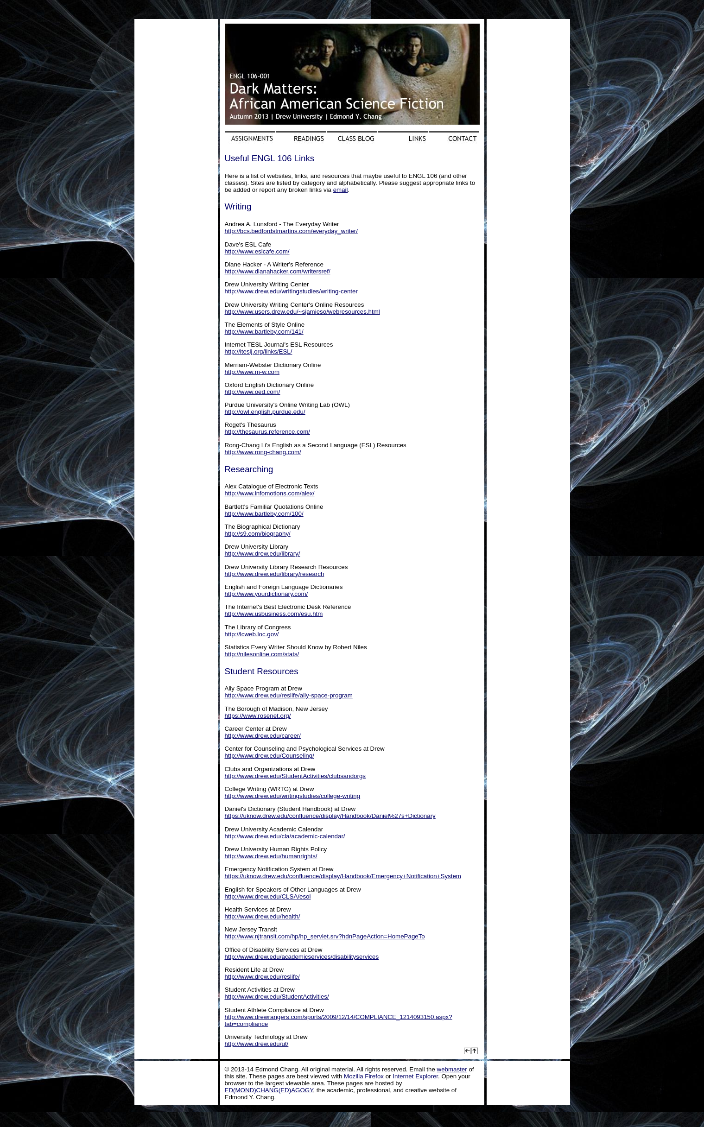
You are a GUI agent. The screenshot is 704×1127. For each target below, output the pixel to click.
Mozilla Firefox (364, 1076)
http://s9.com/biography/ (258, 533)
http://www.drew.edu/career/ (263, 735)
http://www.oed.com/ (252, 391)
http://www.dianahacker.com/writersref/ (277, 271)
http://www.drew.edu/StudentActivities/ (277, 996)
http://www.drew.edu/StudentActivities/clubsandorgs (295, 775)
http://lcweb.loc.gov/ (252, 634)
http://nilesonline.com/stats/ (262, 654)
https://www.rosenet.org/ (258, 715)
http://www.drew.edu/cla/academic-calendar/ (285, 836)
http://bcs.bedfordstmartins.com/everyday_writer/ (291, 231)
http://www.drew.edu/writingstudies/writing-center (291, 291)
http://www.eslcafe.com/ (257, 251)
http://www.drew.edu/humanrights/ (271, 856)
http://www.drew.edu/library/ (262, 553)
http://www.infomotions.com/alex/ (270, 493)
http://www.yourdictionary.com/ (266, 593)
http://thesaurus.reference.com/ (267, 431)
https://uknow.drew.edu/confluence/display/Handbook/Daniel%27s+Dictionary (330, 815)
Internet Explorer (415, 1076)
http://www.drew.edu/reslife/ (262, 976)
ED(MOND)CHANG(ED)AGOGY (269, 1090)
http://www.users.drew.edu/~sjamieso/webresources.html (302, 311)
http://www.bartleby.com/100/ (264, 513)
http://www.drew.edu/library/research (274, 573)
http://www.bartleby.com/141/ (264, 331)
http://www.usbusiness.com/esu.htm (274, 613)
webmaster (452, 1069)
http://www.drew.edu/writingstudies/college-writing (293, 795)
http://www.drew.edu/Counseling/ (269, 755)
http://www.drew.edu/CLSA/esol (268, 896)
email (340, 189)
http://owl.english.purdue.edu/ (265, 411)
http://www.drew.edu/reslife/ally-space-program (289, 695)
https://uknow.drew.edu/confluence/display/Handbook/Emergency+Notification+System (343, 876)
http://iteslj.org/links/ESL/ (258, 351)
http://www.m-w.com (252, 371)
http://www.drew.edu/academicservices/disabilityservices (302, 956)
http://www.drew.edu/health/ (262, 916)
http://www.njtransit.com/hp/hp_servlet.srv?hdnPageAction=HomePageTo (325, 936)
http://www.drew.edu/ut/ (257, 1043)
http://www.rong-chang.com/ (263, 452)
